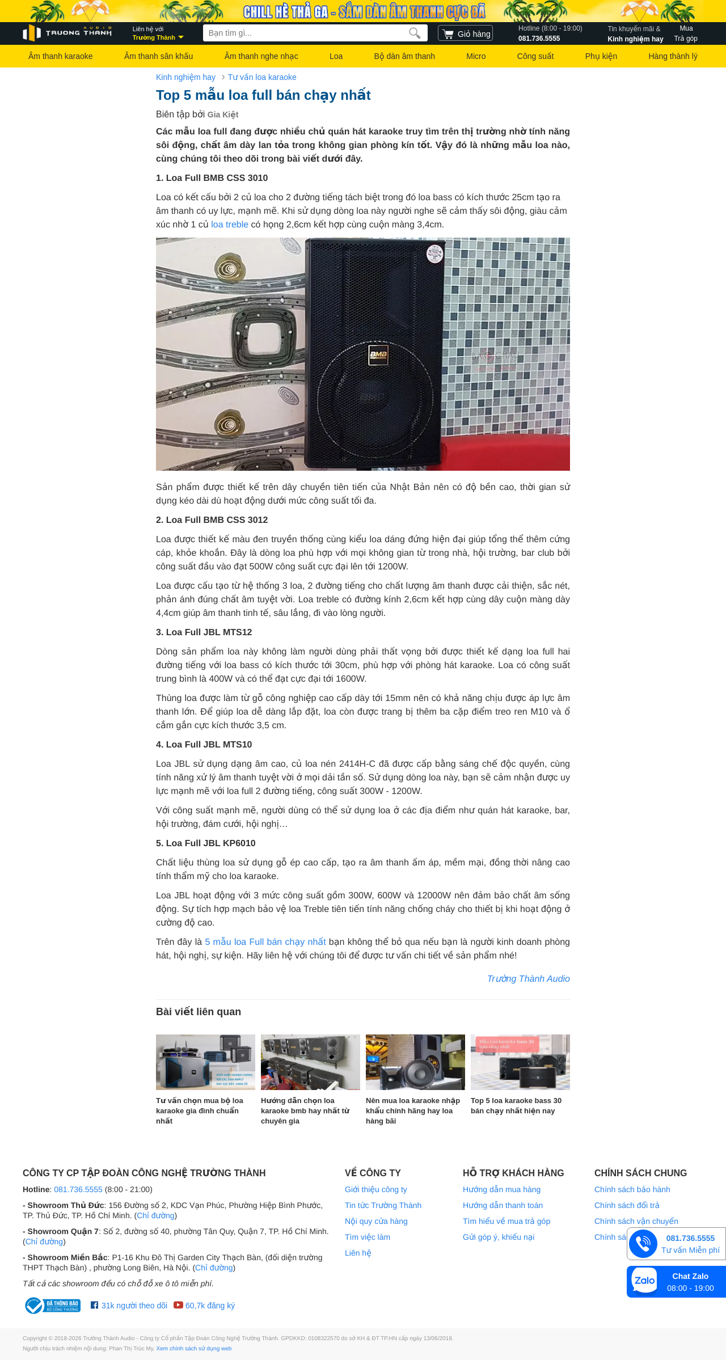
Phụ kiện (601, 56)
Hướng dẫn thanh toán (503, 1205)
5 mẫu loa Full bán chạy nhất (265, 942)
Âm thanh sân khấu (158, 56)
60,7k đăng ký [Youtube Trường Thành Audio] (204, 1305)
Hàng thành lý (672, 56)
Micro (476, 56)
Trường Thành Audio (528, 979)
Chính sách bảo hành (632, 1189)
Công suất (535, 56)
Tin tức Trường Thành (383, 1205)
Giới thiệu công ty (376, 1189)
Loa (336, 56)
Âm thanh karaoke (60, 56)
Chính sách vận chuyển (636, 1221)
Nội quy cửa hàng (376, 1221)
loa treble (229, 225)
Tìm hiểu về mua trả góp (506, 1221)
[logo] (68, 33)
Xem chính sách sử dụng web (194, 1349)
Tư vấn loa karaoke (262, 77)
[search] (415, 32)
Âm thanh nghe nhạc (261, 56)
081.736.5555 (550, 33)
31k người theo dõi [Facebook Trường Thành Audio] (129, 1305)
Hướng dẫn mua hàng (502, 1189)
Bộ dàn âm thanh (404, 56)
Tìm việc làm (367, 1236)
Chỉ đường (155, 1215)
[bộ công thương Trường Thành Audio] (54, 1305)
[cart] (465, 33)
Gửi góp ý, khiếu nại (498, 1236)
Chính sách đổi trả (627, 1205)
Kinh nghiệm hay (636, 33)
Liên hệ (358, 1252)
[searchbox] (315, 32)
